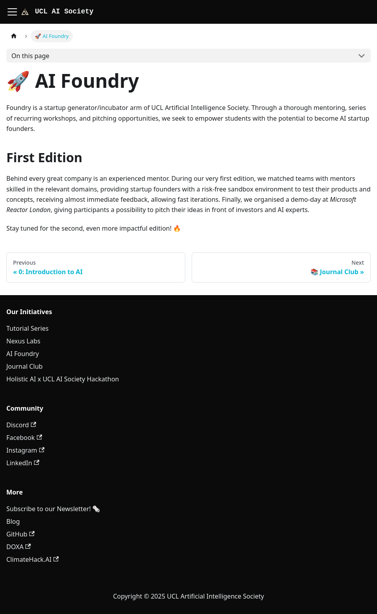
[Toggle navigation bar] (12, 12)
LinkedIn (22, 463)
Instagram (25, 450)
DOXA (18, 546)
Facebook (24, 437)
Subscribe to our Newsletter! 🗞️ (53, 508)
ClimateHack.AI (32, 559)
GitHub (20, 534)
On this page (30, 55)
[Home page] (13, 36)
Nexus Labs (23, 341)
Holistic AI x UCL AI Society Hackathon (62, 379)
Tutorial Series (27, 328)
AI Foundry (22, 353)
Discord (21, 425)
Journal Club (24, 366)
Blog (13, 521)
